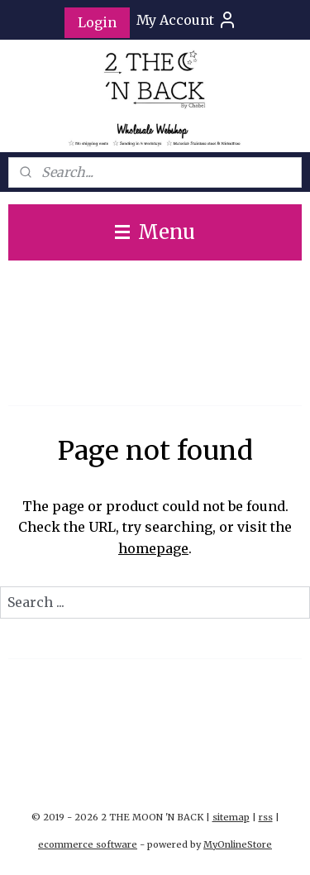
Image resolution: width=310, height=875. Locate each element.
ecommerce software (87, 844)
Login (97, 22)
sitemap (231, 817)
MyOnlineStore (237, 844)
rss (266, 817)
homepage (153, 548)
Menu (155, 232)
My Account (186, 20)
